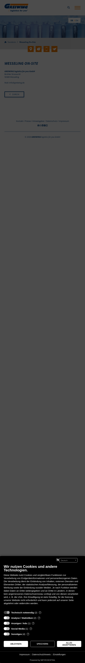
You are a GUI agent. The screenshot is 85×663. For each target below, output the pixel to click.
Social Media (18, 628)
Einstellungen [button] (59, 654)
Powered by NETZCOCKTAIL (42, 660)
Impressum (24, 654)
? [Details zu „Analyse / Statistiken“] (39, 618)
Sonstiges (16, 634)
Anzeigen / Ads (19, 623)
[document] (42, 587)
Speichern (42, 644)
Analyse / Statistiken (22, 618)
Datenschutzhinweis (41, 654)
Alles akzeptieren (69, 643)
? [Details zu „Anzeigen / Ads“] (33, 623)
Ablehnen (15, 644)
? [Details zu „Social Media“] (30, 628)
